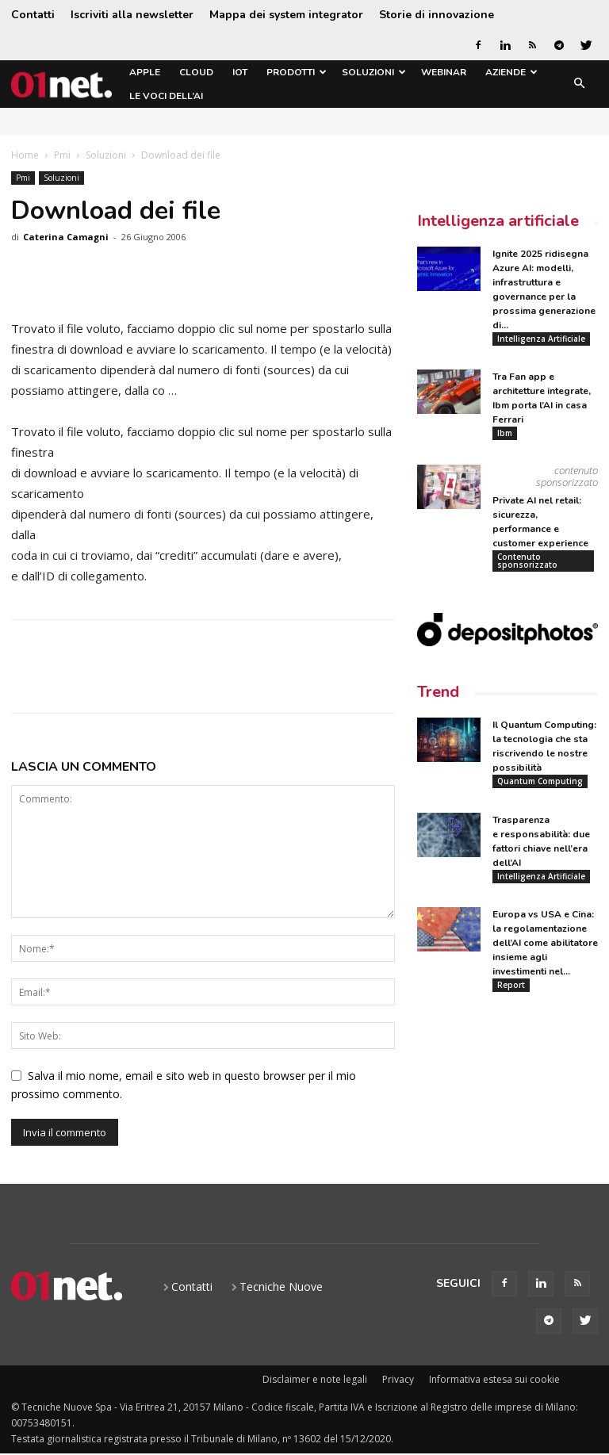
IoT (239, 72)
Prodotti (296, 72)
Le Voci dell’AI (166, 96)
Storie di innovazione (436, 14)
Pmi (62, 155)
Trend (438, 693)
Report (511, 987)
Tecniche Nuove (281, 1286)
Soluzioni (374, 72)
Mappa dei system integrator (286, 14)
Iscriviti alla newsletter (132, 14)
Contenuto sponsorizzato (527, 561)
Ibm (504, 433)
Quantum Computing (540, 782)
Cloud (196, 72)
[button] (579, 84)
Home (25, 155)
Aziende (511, 72)
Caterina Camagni (66, 237)
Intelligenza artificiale (498, 221)
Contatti (33, 14)
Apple (144, 72)
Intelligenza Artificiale (541, 338)
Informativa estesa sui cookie (494, 1379)
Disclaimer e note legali (314, 1379)
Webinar (443, 72)
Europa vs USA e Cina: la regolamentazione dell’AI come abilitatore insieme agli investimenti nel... (545, 945)
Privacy (398, 1379)
